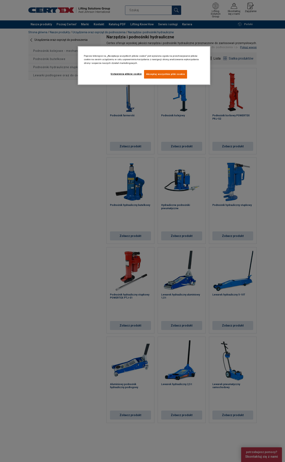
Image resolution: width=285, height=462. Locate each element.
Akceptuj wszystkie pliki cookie (165, 74)
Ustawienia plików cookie (126, 73)
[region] (144, 65)
